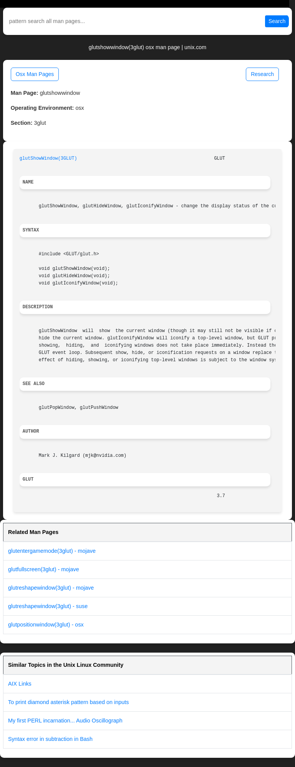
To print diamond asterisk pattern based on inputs (68, 702)
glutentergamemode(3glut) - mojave (52, 551)
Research (262, 74)
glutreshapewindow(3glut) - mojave (51, 588)
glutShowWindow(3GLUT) (48, 158)
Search (276, 21)
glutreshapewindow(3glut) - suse (48, 606)
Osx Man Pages (35, 74)
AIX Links (19, 684)
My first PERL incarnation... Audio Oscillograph (65, 720)
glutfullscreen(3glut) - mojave (43, 569)
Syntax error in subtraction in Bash (50, 739)
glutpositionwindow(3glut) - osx (46, 625)
